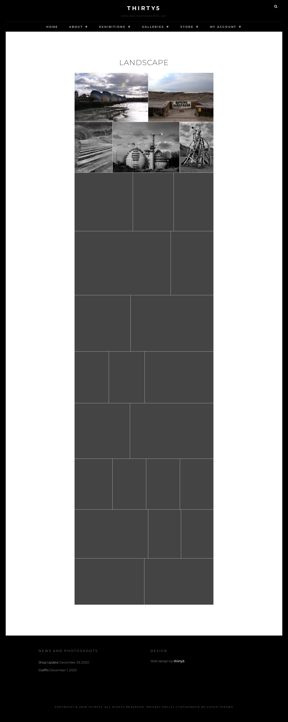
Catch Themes (220, 706)
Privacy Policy (161, 706)
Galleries (153, 27)
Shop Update (49, 662)
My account (223, 27)
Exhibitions (112, 27)
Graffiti (44, 670)
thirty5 (144, 8)
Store (187, 27)
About (76, 27)
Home (52, 27)
